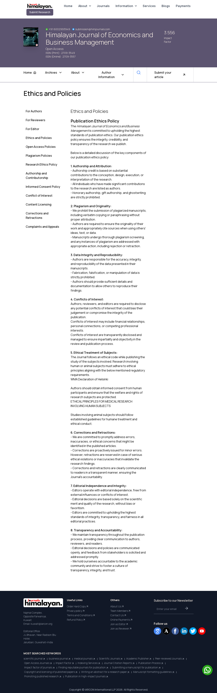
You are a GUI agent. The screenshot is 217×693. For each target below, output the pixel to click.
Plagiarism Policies (39, 156)
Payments (183, 6)
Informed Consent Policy (43, 187)
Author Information (111, 74)
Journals (103, 6)
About (84, 6)
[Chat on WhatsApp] (207, 670)
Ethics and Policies (39, 138)
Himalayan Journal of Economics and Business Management (99, 38)
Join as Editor (119, 624)
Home (68, 6)
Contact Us (118, 615)
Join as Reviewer (121, 628)
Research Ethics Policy (41, 164)
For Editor (32, 129)
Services (149, 6)
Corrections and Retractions (37, 215)
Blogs (166, 6)
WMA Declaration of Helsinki (89, 379)
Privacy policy (76, 611)
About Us (117, 606)
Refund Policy (76, 620)
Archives (53, 72)
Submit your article (170, 74)
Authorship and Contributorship (37, 175)
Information (126, 6)
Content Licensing (38, 204)
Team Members (120, 611)
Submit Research (39, 12)
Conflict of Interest (39, 196)
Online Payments (121, 620)
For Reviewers (35, 120)
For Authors (34, 111)
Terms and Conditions (81, 615)
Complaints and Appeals (42, 227)
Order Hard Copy (78, 606)
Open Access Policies (41, 147)
